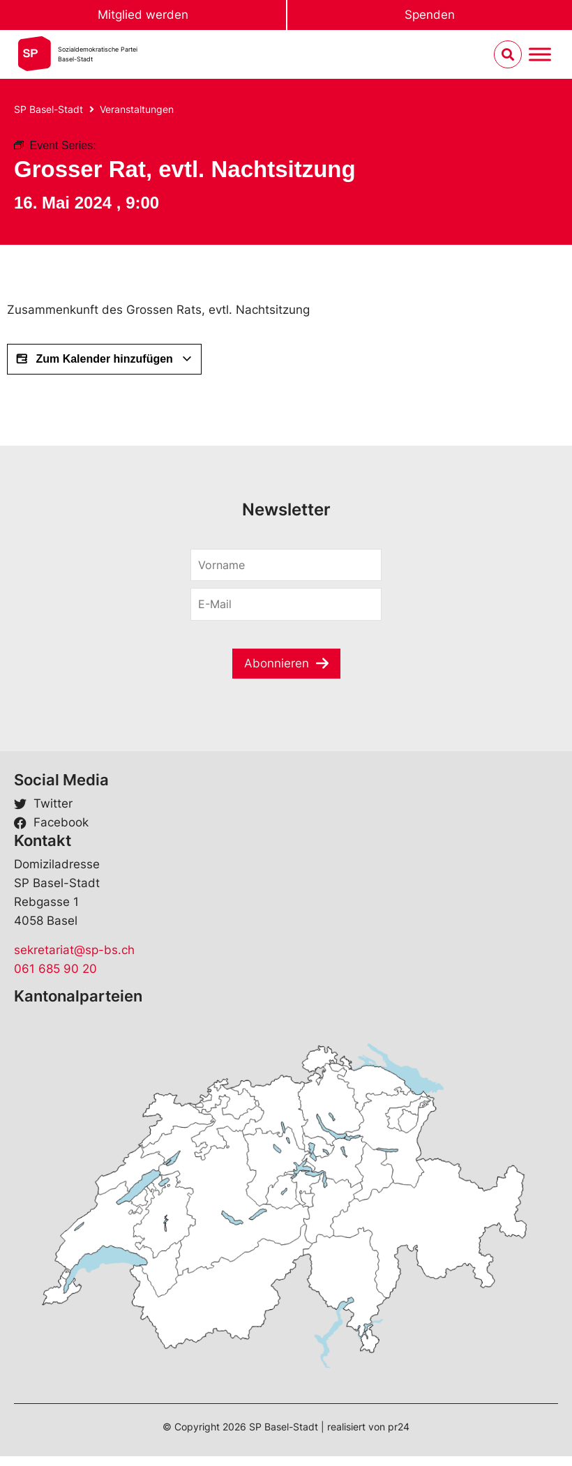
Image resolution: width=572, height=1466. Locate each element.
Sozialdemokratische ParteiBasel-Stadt (97, 54)
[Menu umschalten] (540, 54)
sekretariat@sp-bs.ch (74, 950)
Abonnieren (276, 663)
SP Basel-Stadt (48, 109)
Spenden (430, 15)
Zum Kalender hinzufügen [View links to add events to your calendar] (104, 359)
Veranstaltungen (137, 109)
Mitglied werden (143, 15)
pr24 (398, 1427)
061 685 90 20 (55, 969)
